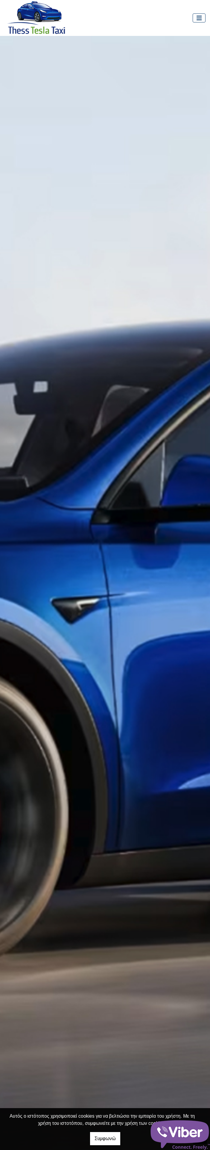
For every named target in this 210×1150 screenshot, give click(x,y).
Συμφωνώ (105, 1138)
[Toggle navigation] (199, 18)
